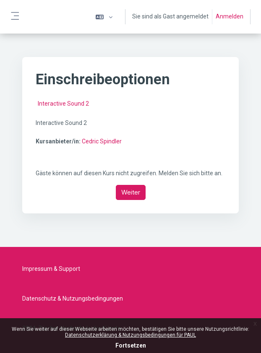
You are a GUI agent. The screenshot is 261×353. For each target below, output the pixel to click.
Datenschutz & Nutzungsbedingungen (72, 298)
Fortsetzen (130, 345)
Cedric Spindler (102, 141)
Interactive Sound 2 (63, 103)
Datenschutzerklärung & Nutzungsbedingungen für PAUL (130, 335)
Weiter (130, 192)
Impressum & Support (51, 268)
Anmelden (229, 16)
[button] (104, 17)
